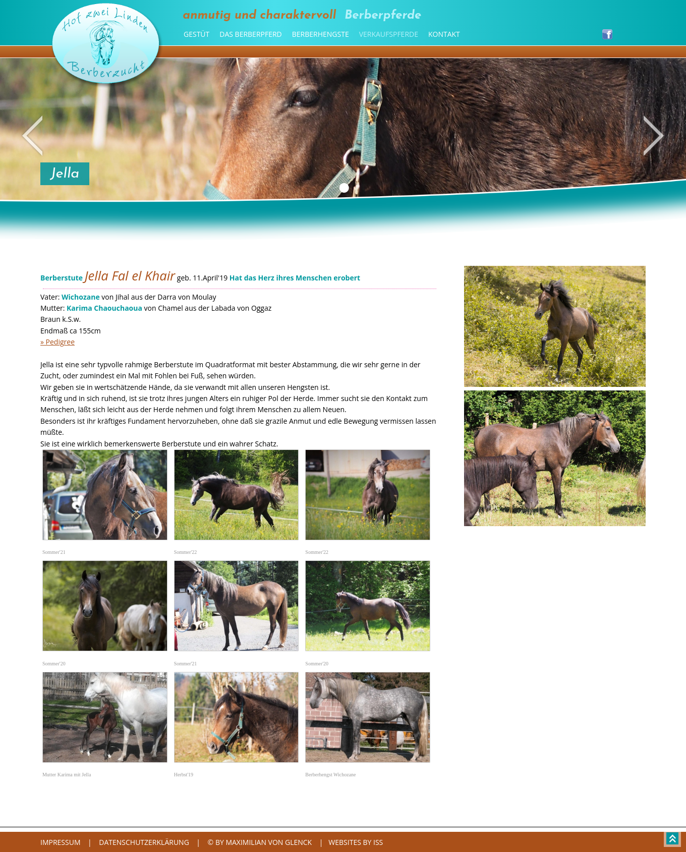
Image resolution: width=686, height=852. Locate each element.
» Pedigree (57, 342)
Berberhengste (320, 34)
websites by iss (355, 842)
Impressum (60, 842)
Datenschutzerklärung (144, 842)
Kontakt (444, 34)
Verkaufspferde (388, 34)
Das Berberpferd (250, 34)
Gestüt (196, 34)
